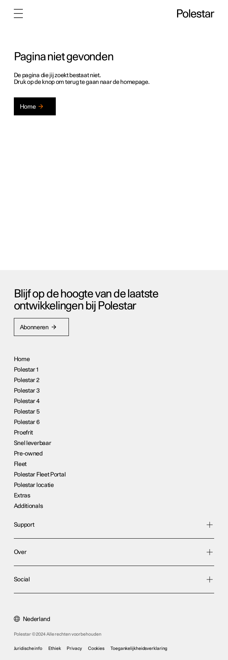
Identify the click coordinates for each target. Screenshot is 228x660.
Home (22, 359)
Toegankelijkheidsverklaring (138, 648)
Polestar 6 (27, 422)
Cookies (96, 648)
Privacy (74, 648)
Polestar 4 (27, 401)
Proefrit (23, 433)
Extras (22, 496)
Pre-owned (28, 454)
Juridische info (28, 648)
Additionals (28, 506)
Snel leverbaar (32, 443)
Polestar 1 (26, 370)
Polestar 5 (27, 412)
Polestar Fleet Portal (40, 475)
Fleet (21, 464)
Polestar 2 (26, 380)
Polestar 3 (27, 391)
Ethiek (54, 648)
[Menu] (18, 13)
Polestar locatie (34, 485)
